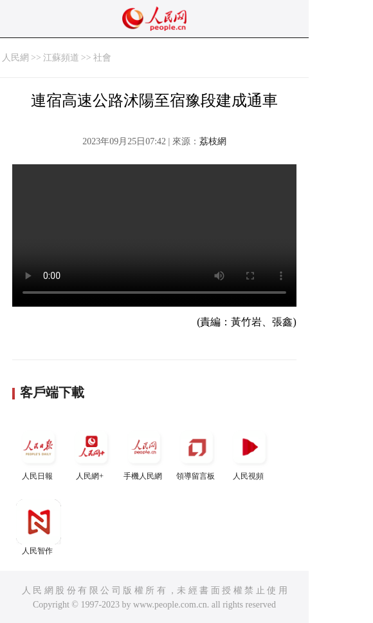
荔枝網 (212, 141)
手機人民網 (144, 453)
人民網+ (91, 453)
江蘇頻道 (61, 57)
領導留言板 (196, 453)
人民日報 (38, 453)
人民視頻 (249, 453)
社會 (102, 57)
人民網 (15, 57)
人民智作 (38, 527)
